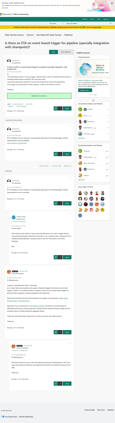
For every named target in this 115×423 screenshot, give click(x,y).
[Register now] (85, 90)
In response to (18, 221)
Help (98, 19)
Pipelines (68, 34)
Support (84, 14)
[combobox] (89, 23)
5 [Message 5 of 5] (17, 253)
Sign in (92, 19)
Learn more (97, 27)
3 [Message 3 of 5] (17, 379)
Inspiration (42, 14)
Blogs (67, 14)
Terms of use (101, 410)
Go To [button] (105, 19)
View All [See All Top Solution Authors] (81, 138)
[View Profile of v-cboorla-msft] (22, 271)
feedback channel (38, 306)
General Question (18, 104)
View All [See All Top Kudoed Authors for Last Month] (81, 179)
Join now (5, 8)
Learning (75, 14)
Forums (33, 14)
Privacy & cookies (90, 410)
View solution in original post (16, 143)
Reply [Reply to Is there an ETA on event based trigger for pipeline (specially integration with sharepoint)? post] (67, 108)
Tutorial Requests (21, 106)
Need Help (29, 104)
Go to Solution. (42, 96)
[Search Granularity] (56, 23)
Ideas (50, 14)
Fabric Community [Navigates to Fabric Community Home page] (20, 14)
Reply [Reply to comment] (67, 154)
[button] (53, 52)
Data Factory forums (14, 34)
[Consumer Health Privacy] (26, 416)
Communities (59, 14)
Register (84, 19)
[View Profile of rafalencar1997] (21, 217)
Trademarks (110, 410)
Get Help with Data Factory (49, 34)
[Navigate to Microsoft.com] (5, 14)
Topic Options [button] (65, 52)
